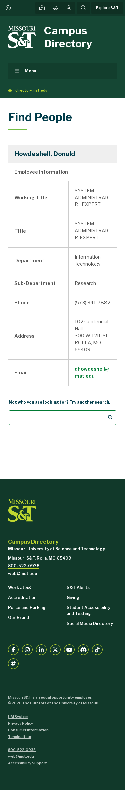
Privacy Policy (20, 723)
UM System (18, 717)
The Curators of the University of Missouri (60, 703)
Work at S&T (21, 587)
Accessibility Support (27, 763)
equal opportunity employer (66, 697)
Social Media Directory (90, 623)
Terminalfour (19, 737)
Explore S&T (107, 8)
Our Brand (18, 617)
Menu (30, 70)
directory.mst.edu (31, 90)
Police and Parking (27, 607)
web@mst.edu (22, 573)
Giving (73, 597)
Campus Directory (68, 37)
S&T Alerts (78, 587)
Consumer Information (28, 730)
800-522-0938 (23, 565)
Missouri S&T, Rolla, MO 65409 (39, 558)
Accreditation (22, 597)
